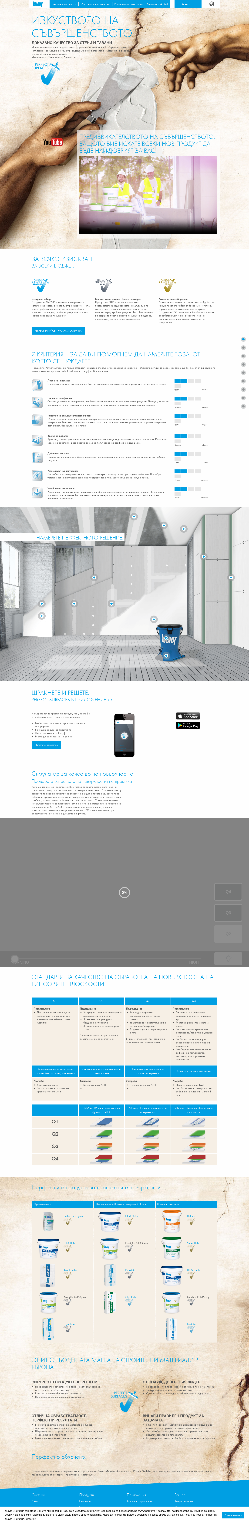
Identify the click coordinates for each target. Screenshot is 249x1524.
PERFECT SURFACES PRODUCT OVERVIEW (58, 330)
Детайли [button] (31, 1519)
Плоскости (85, 1501)
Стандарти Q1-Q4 (157, 3)
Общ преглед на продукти (95, 3)
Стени (35, 1501)
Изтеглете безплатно (46, 744)
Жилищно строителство (140, 1501)
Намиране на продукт (64, 3)
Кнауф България (184, 1501)
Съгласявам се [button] (233, 1515)
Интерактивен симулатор (128, 3)
